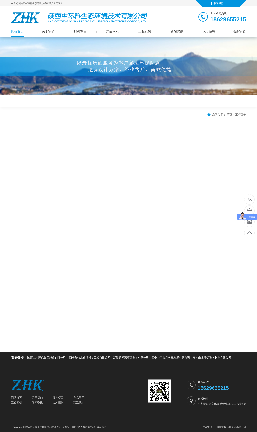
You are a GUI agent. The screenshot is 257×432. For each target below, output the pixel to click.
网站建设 (229, 427)
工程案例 (144, 31)
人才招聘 (209, 31)
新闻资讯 (177, 31)
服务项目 (80, 31)
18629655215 (249, 199)
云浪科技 (219, 427)
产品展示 (112, 31)
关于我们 (48, 31)
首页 (229, 114)
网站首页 (17, 31)
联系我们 (218, 3)
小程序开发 (240, 427)
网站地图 (101, 427)
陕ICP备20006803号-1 (83, 427)
